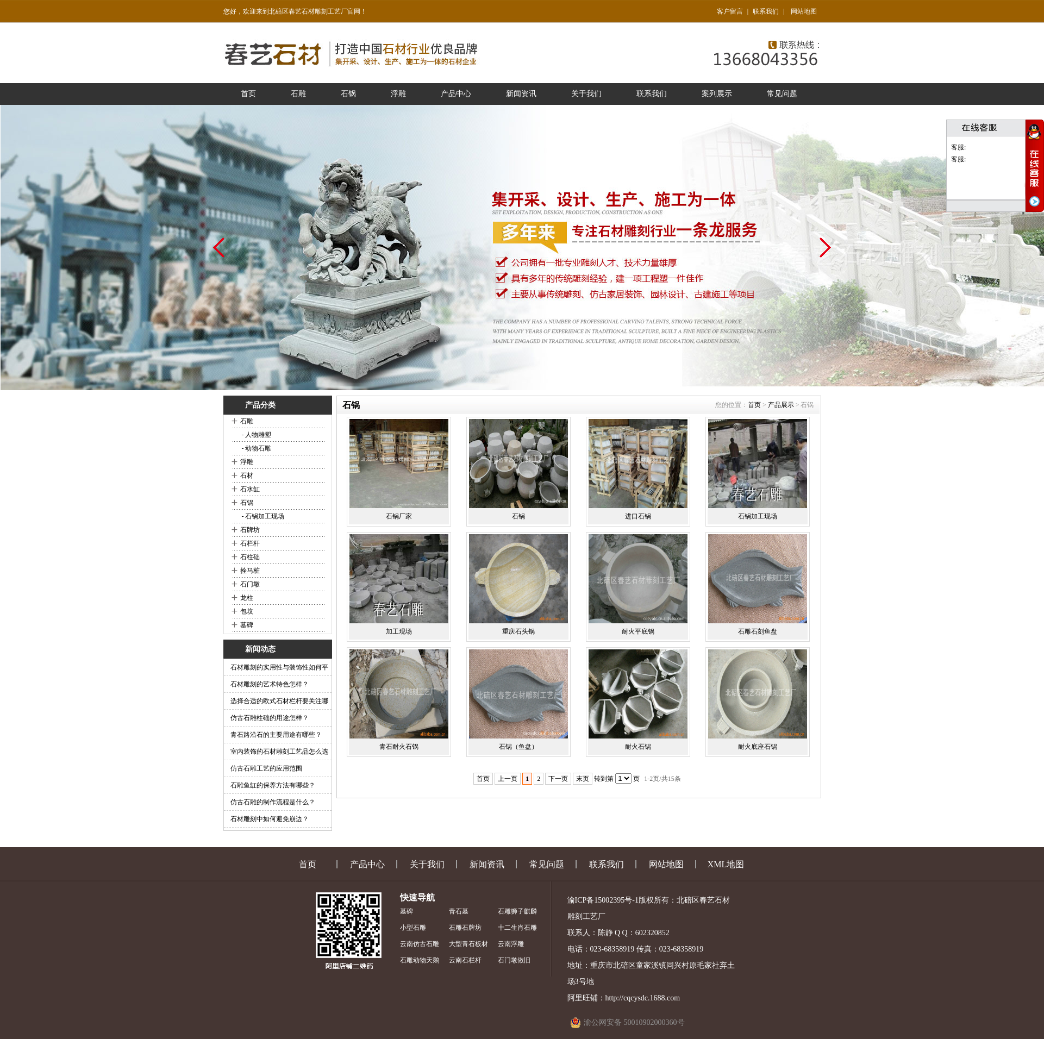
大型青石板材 (468, 944)
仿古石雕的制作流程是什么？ (272, 802)
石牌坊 (250, 530)
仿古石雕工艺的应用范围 (266, 768)
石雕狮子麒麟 (517, 911)
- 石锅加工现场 (262, 516)
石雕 (298, 94)
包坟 (246, 611)
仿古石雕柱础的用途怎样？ (269, 718)
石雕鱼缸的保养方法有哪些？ (272, 785)
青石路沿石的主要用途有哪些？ (276, 734)
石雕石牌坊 (465, 927)
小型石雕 (413, 927)
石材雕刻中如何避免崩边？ (269, 819)
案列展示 (717, 94)
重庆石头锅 (518, 631)
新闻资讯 (521, 94)
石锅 (348, 94)
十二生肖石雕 (517, 927)
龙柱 (246, 598)
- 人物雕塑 (256, 435)
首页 (248, 94)
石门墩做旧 (514, 960)
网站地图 (804, 11)
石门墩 (250, 584)
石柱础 (250, 557)
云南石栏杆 (465, 960)
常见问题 (782, 94)
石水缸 (250, 489)
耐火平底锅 (638, 631)
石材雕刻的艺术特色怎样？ (269, 684)
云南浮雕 (511, 944)
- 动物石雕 (256, 448)
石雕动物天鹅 (419, 960)
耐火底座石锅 (757, 746)
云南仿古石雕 (419, 944)
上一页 (507, 779)
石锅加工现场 (757, 516)
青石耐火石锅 (398, 746)
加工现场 (399, 631)
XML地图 (726, 864)
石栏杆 (250, 543)
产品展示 (781, 405)
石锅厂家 (399, 516)
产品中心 (456, 94)
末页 (582, 779)
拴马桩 (250, 570)
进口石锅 (638, 516)
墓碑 (246, 625)
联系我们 (766, 11)
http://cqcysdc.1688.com (642, 998)
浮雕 (398, 94)
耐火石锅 (638, 746)
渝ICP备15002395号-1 (603, 900)
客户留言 (730, 11)
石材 (246, 475)
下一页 (558, 779)
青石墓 (458, 911)
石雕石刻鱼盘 (757, 631)
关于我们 (586, 94)
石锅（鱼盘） (518, 746)
